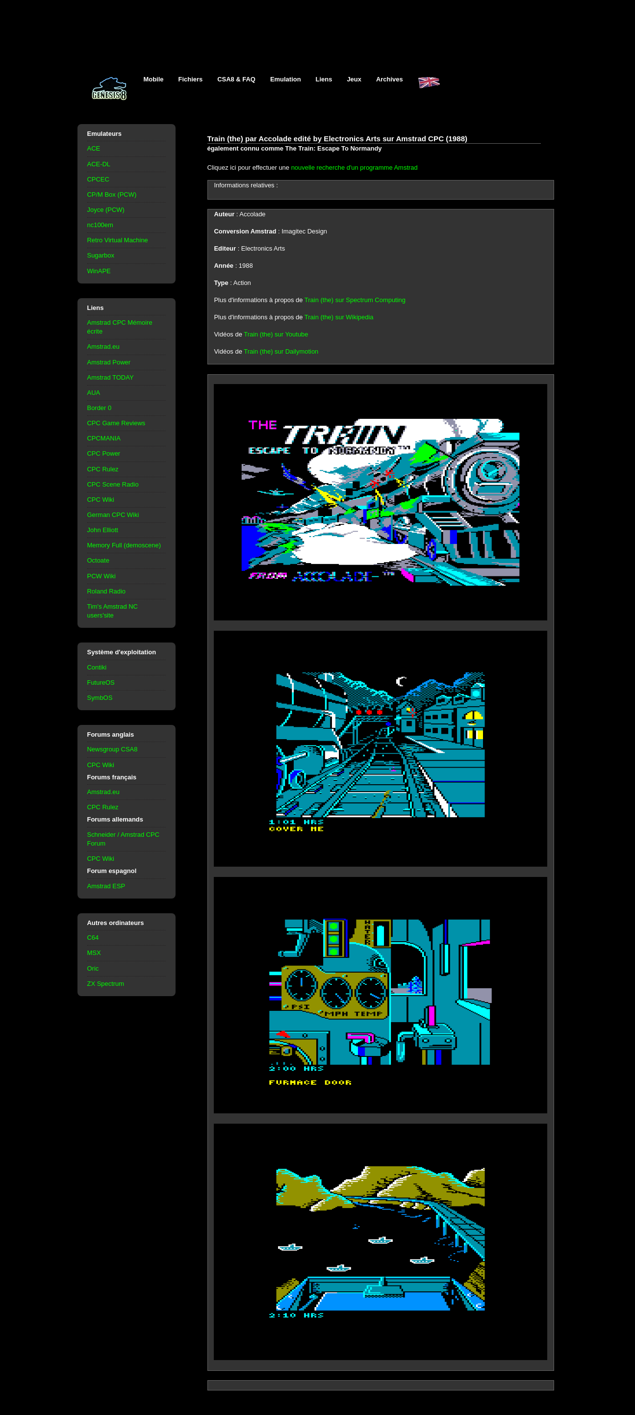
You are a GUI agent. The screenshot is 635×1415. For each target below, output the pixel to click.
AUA (94, 392)
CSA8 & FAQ (236, 79)
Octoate (98, 560)
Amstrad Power (109, 362)
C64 (93, 937)
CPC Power (104, 453)
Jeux (354, 79)
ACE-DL (99, 164)
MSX (94, 952)
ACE (94, 148)
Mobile (154, 79)
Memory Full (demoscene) (124, 545)
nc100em (100, 225)
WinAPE (99, 271)
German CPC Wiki (113, 514)
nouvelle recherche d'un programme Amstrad (354, 167)
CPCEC (98, 179)
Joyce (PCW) (106, 209)
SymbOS (100, 697)
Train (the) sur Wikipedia (339, 317)
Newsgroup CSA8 (112, 749)
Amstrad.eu (103, 346)
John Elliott (102, 530)
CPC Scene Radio (113, 484)
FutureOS (101, 682)
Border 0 (99, 408)
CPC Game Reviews (116, 423)
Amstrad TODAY (110, 377)
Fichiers (190, 79)
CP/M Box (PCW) (112, 194)
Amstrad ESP (106, 886)
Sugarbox (100, 255)
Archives (389, 79)
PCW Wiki (101, 576)
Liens (324, 79)
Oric (93, 968)
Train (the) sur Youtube (276, 334)
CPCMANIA (104, 438)
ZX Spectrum (106, 983)
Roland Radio (106, 591)
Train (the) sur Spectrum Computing (355, 300)
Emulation (285, 79)
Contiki (97, 667)
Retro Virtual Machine (117, 240)
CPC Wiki (100, 499)
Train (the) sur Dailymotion (281, 351)
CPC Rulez (103, 469)
